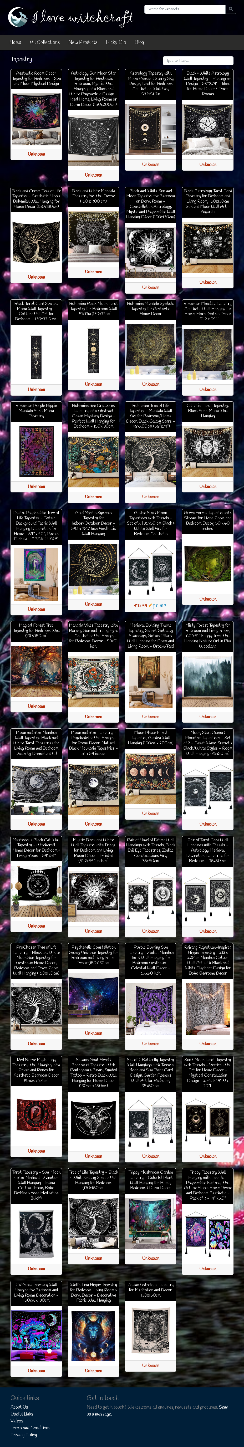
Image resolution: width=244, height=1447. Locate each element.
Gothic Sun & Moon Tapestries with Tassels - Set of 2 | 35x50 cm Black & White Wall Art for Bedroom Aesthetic (150, 523)
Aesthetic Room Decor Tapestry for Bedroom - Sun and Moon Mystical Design (36, 79)
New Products (82, 42)
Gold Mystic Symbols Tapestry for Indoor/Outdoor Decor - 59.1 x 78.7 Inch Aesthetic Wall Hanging (93, 523)
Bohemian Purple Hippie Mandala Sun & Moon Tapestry (36, 411)
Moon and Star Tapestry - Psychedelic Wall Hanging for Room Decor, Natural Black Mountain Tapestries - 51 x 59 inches (93, 743)
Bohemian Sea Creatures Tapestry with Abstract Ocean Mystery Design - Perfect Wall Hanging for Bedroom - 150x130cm (93, 416)
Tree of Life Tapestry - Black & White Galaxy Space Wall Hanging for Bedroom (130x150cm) (93, 1180)
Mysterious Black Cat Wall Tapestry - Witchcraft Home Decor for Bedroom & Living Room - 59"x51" (36, 848)
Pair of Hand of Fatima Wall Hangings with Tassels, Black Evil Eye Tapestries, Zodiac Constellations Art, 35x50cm (150, 850)
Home (15, 42)
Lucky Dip (116, 42)
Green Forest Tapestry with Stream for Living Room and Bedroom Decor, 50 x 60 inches (208, 521)
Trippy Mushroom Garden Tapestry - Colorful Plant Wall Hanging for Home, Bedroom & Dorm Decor (150, 1180)
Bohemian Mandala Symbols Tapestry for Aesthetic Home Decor (150, 309)
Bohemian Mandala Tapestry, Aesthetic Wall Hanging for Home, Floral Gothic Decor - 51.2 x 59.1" (207, 311)
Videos (16, 1421)
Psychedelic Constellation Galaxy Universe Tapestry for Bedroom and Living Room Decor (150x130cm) (93, 955)
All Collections (45, 42)
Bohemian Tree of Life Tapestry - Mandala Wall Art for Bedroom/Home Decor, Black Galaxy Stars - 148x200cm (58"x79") (150, 416)
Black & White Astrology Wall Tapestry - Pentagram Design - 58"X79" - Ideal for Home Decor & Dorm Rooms (208, 84)
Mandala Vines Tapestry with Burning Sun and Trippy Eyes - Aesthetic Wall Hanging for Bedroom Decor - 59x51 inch (93, 636)
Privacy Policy (23, 1435)
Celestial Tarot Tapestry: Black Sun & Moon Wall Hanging (208, 411)
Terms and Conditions (30, 1428)
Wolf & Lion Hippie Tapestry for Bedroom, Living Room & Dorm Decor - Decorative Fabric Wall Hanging (93, 1293)
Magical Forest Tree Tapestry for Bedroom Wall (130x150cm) (36, 631)
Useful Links (21, 1414)
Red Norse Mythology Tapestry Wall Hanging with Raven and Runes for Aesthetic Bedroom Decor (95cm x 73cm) (36, 1070)
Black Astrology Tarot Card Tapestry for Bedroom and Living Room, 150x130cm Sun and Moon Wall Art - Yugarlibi (208, 201)
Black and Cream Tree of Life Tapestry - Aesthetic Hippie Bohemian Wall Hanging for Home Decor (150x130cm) (36, 199)
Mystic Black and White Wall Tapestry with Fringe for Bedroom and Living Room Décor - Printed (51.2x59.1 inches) (93, 850)
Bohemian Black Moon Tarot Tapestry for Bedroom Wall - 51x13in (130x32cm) (93, 309)
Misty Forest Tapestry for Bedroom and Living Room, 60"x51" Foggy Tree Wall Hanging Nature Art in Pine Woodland (208, 636)
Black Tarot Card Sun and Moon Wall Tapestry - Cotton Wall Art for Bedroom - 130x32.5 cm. (36, 311)
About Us (19, 1407)
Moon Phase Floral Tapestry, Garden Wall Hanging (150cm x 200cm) (150, 738)
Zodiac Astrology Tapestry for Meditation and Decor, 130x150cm (150, 1290)
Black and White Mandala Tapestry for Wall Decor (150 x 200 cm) (93, 196)
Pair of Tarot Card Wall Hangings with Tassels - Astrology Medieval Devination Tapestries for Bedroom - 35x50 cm (207, 850)
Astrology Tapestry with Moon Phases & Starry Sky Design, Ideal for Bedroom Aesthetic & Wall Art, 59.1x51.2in (151, 84)
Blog (139, 42)
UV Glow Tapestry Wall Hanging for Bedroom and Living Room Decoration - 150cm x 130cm (36, 1293)
